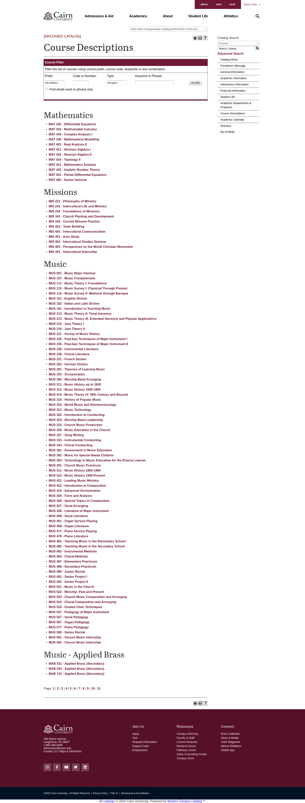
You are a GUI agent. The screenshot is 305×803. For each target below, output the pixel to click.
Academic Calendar (232, 119)
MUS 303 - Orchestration (67, 374)
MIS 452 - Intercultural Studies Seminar (77, 241)
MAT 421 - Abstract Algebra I (69, 149)
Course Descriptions (232, 113)
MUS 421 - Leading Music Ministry (74, 480)
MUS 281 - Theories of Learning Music (77, 369)
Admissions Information (234, 84)
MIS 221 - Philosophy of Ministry (72, 201)
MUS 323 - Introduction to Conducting (76, 414)
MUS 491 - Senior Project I (68, 576)
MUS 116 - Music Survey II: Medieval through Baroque (88, 293)
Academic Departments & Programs (235, 105)
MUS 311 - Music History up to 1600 (75, 384)
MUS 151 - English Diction (68, 298)
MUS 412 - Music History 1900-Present (77, 475)
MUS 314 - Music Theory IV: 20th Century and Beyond (88, 394)
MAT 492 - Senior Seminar (68, 179)
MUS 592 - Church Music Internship (75, 642)
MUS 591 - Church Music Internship (75, 637)
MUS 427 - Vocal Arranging (68, 506)
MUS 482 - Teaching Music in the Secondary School (87, 546)
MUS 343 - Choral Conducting (70, 445)
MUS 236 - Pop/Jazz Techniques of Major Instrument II (88, 344)
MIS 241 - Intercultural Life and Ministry (78, 206)
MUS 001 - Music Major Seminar (72, 273)
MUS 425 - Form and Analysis (70, 495)
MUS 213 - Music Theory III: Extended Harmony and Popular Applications (102, 318)
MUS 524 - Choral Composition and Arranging (82, 602)
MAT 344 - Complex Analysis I (70, 134)
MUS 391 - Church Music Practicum (75, 465)
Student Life (227, 96)
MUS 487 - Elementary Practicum (73, 561)
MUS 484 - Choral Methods (68, 556)
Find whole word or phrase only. (71, 89)
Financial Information (233, 90)
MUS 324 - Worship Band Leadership (76, 420)
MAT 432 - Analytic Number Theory (74, 169)
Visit (219, 4)
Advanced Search (230, 53)
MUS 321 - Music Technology (70, 409)
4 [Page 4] (66, 688)
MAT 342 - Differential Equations (72, 124)
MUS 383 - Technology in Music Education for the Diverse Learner (97, 460)
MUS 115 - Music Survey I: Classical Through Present (88, 288)
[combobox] (169, 29)
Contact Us (50, 751)
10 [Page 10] (93, 688)
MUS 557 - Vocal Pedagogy (68, 617)
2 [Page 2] (58, 688)
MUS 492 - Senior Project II (68, 581)
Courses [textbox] (223, 43)
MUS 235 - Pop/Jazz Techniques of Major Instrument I (88, 339)
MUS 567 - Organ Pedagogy (69, 622)
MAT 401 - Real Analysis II (68, 144)
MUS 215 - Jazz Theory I (66, 323)
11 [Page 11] (99, 688)
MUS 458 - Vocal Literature (68, 516)
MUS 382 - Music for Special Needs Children (81, 455)
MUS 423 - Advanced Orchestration (74, 490)
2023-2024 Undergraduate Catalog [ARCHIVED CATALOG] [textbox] (164, 29)
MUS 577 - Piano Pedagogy (69, 627)
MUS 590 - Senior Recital (67, 632)
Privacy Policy (100, 793)
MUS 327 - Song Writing (66, 435)
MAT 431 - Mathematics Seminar (72, 164)
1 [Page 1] (53, 688)
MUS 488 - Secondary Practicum (72, 566)
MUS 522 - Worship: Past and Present (76, 591)
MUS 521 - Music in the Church (71, 586)
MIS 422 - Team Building (66, 226)
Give (232, 4)
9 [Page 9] (88, 688)
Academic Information (233, 78)
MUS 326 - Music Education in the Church (79, 430)
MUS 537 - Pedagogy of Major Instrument (79, 612)
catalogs (109, 801)
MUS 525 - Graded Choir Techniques (75, 607)
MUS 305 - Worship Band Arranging (75, 379)
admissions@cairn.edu (57, 748)
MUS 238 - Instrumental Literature (73, 349)
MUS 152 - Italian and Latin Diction (74, 303)
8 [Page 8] (83, 688)
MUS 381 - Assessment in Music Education (80, 450)
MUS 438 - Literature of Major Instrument (79, 511)
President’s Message (233, 65)
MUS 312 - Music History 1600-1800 (75, 389)
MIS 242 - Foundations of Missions (74, 211)
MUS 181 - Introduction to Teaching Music (79, 308)
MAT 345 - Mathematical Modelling (74, 139)
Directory (225, 125)
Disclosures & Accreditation (135, 793)
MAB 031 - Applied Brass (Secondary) (76, 663)
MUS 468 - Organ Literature (69, 526)
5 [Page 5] (71, 688)
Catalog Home (229, 59)
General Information (232, 72)
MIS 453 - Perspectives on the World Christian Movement (91, 246)
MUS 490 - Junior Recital (67, 571)
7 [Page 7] (79, 688)
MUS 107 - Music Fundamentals (72, 278)
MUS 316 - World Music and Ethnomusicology (82, 404)
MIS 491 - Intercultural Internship (73, 251)
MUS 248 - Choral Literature (69, 354)
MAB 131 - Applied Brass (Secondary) (76, 673)
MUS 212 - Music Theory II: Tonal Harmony (80, 313)
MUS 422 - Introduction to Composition (77, 485)
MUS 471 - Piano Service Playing (73, 531)
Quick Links (252, 4)
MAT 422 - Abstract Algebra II (70, 154)
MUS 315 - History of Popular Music (75, 399)
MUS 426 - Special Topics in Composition (79, 500)
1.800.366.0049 (53, 745)
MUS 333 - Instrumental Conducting (75, 440)
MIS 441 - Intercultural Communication (77, 231)
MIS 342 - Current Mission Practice (74, 221)
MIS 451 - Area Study (64, 236)
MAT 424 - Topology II (64, 159)
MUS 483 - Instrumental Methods (73, 551)
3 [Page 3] (62, 688)
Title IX (114, 793)
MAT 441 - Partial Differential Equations (78, 174)
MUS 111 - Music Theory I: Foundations (78, 283)
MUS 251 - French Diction (67, 359)
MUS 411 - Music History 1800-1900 (75, 470)
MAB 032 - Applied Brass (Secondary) (76, 668)
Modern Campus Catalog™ (186, 801)
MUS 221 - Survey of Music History (74, 334)
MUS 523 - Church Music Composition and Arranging (88, 597)
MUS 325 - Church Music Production (75, 425)
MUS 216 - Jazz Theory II (67, 328)
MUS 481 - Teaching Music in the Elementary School (87, 541)
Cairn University (59, 793)
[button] (99, 16)
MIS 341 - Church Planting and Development (81, 216)
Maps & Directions (70, 751)
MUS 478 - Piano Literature (68, 536)
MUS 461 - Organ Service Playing (73, 521)
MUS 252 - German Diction (68, 364)
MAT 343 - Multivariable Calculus (73, 129)
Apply (204, 4)
